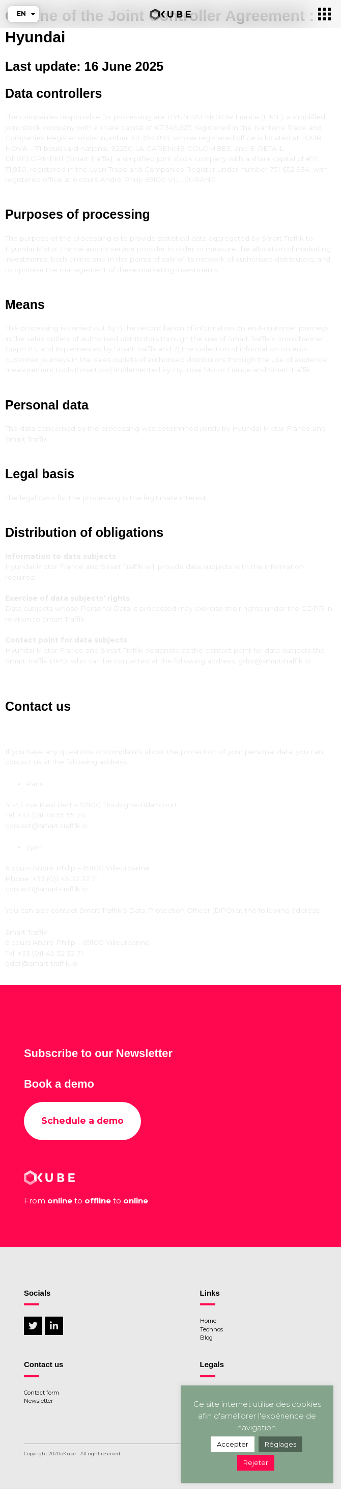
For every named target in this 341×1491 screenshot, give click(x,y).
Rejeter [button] (255, 1462)
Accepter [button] (232, 1444)
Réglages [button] (280, 1444)
